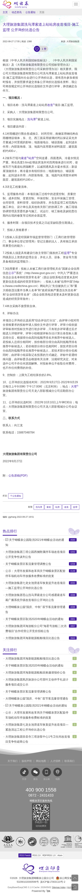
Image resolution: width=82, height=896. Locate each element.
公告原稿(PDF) (18, 475)
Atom (59, 855)
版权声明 (27, 761)
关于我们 (13, 761)
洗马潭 (32, 119)
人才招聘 (55, 761)
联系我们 (69, 761)
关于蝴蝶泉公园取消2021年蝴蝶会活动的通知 (36, 705)
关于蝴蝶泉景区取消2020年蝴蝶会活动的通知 (34, 619)
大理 (74, 386)
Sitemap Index (59, 887)
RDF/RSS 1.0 (49, 855)
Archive (70, 887)
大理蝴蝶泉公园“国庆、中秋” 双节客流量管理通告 (36, 698)
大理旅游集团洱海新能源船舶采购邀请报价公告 (35, 672)
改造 (51, 104)
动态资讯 (17, 12)
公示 (12, 273)
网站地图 (41, 761)
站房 (32, 158)
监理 (67, 252)
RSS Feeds (25, 855)
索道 (24, 158)
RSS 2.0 (36, 855)
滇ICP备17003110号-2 (52, 881)
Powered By (41, 891)
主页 (5, 12)
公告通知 (30, 12)
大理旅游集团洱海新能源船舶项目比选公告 (32, 638)
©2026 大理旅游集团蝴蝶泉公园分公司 (32, 878)
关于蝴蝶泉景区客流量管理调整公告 (28, 563)
